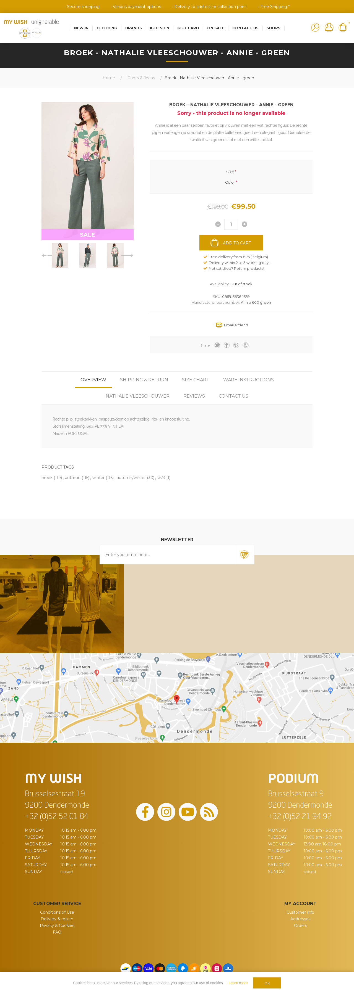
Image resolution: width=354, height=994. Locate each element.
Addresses (300, 918)
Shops (273, 28)
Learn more (238, 983)
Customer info (300, 912)
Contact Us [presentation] (233, 396)
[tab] (93, 380)
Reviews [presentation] (194, 396)
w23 (161, 477)
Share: (205, 345)
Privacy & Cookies (57, 925)
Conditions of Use (57, 912)
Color (230, 182)
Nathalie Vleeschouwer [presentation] (138, 396)
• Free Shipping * (274, 6)
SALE (87, 234)
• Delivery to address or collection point (209, 6)
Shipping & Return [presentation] (144, 379)
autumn (72, 477)
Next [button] (127, 255)
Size (230, 171)
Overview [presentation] (93, 379)
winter (98, 477)
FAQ (57, 932)
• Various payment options (136, 6)
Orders (300, 925)
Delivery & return (57, 918)
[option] (60, 255)
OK (267, 983)
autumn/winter (131, 477)
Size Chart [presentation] (195, 379)
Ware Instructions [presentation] (248, 379)
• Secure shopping (82, 6)
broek (47, 477)
